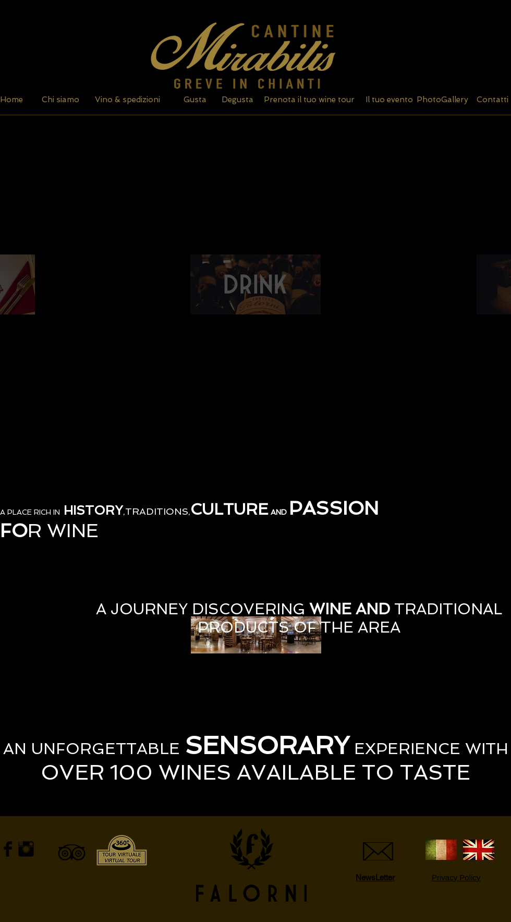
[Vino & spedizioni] (127, 99)
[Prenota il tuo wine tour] (309, 99)
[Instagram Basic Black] (26, 849)
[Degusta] (237, 99)
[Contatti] (492, 99)
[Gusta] (195, 99)
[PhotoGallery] (442, 99)
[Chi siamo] (60, 99)
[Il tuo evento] (389, 99)
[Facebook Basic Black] (8, 849)
